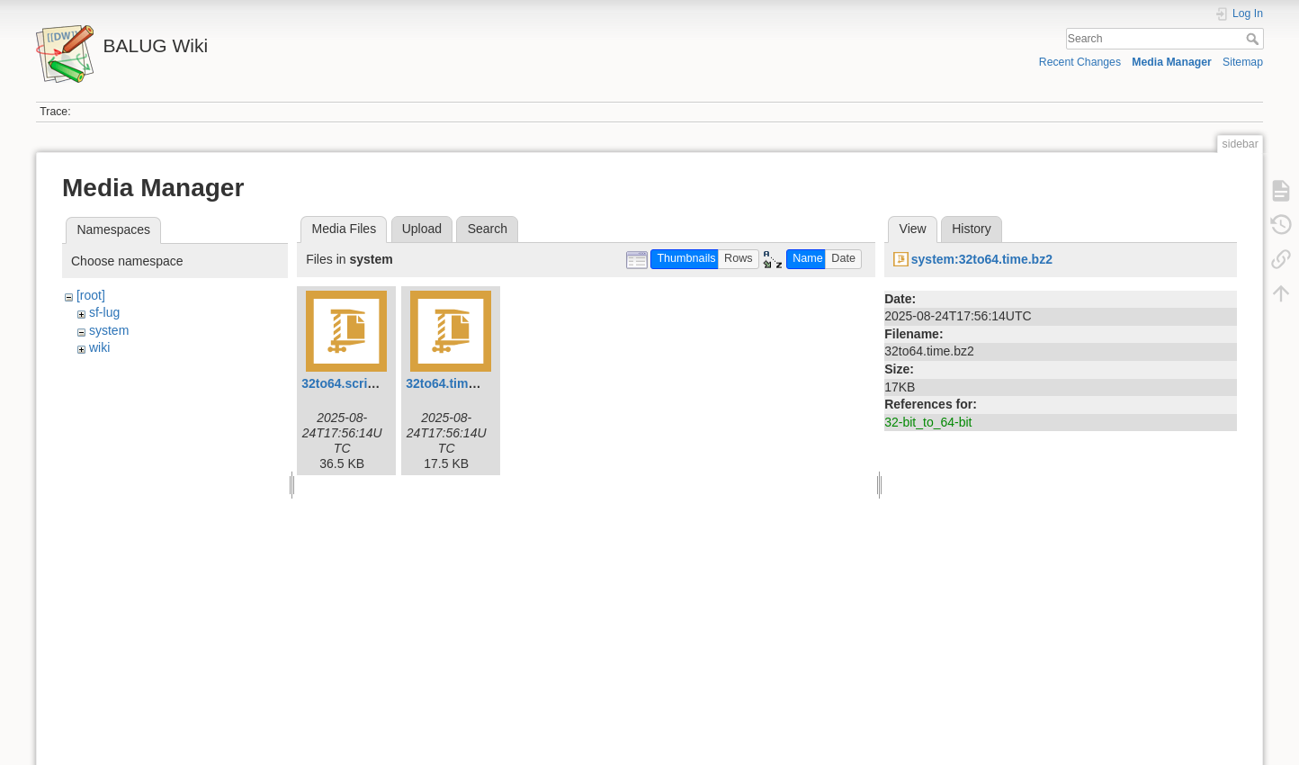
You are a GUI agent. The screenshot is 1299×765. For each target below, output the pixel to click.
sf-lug (104, 312)
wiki (99, 347)
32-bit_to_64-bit (928, 422)
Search (1254, 38)
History (971, 228)
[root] (90, 295)
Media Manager (1172, 62)
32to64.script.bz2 (352, 383)
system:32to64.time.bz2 (982, 259)
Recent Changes (1080, 62)
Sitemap (1243, 62)
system (109, 330)
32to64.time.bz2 (452, 383)
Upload (422, 228)
